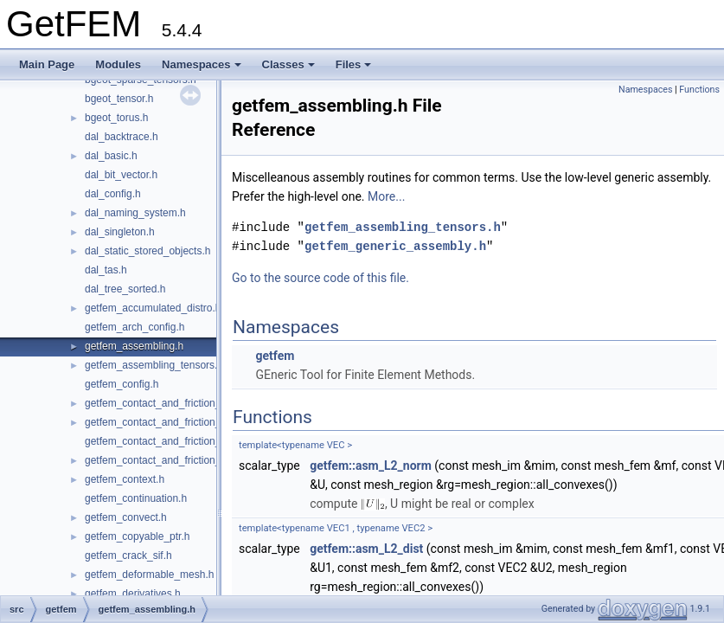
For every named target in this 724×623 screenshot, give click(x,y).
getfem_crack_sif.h (128, 555)
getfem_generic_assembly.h (395, 246)
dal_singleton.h (120, 232)
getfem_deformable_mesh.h (149, 574)
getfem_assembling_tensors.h (154, 365)
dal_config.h (113, 194)
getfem (274, 356)
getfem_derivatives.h (133, 594)
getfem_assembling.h (134, 346)
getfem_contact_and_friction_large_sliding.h (186, 441)
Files (354, 64)
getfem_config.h (121, 384)
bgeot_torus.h (116, 118)
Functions (699, 89)
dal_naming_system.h (135, 213)
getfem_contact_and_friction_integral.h (174, 422)
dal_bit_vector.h (121, 175)
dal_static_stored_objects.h (147, 251)
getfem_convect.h (126, 517)
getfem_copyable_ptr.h (137, 536)
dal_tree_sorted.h (125, 289)
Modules (118, 64)
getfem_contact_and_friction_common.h (177, 403)
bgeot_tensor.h (119, 99)
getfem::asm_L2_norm (371, 465)
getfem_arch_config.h (134, 327)
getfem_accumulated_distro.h (153, 308)
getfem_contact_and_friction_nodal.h (170, 460)
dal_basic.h (111, 156)
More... (386, 196)
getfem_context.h (124, 479)
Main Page (46, 64)
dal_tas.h (106, 270)
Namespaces (201, 64)
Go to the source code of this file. (320, 278)
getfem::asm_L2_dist (366, 549)
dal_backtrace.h (121, 137)
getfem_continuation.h (136, 498)
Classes (288, 64)
